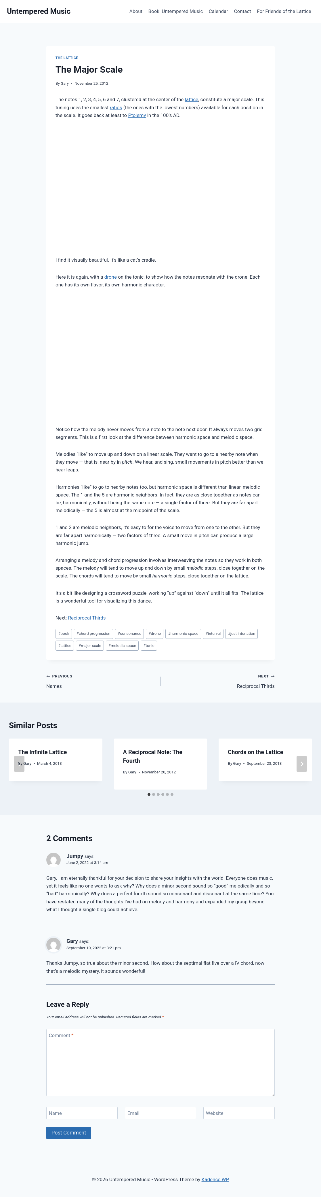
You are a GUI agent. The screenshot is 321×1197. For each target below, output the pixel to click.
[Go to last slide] (19, 764)
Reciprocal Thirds (87, 618)
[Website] (239, 1113)
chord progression (93, 633)
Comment (61, 1035)
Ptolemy (137, 115)
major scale (90, 645)
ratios (116, 107)
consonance (129, 633)
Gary (65, 83)
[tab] (149, 794)
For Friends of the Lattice (284, 11)
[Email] (160, 1113)
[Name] (82, 1113)
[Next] (302, 764)
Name (55, 1113)
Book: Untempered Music (175, 11)
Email (133, 1113)
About (135, 11)
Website (214, 1113)
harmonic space (183, 633)
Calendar (218, 11)
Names (101, 680)
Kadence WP (215, 1179)
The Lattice (67, 58)
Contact (242, 11)
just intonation (241, 633)
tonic (148, 645)
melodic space (122, 645)
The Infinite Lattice (42, 752)
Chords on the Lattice (255, 752)
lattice (191, 99)
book (63, 633)
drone (110, 277)
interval (213, 633)
